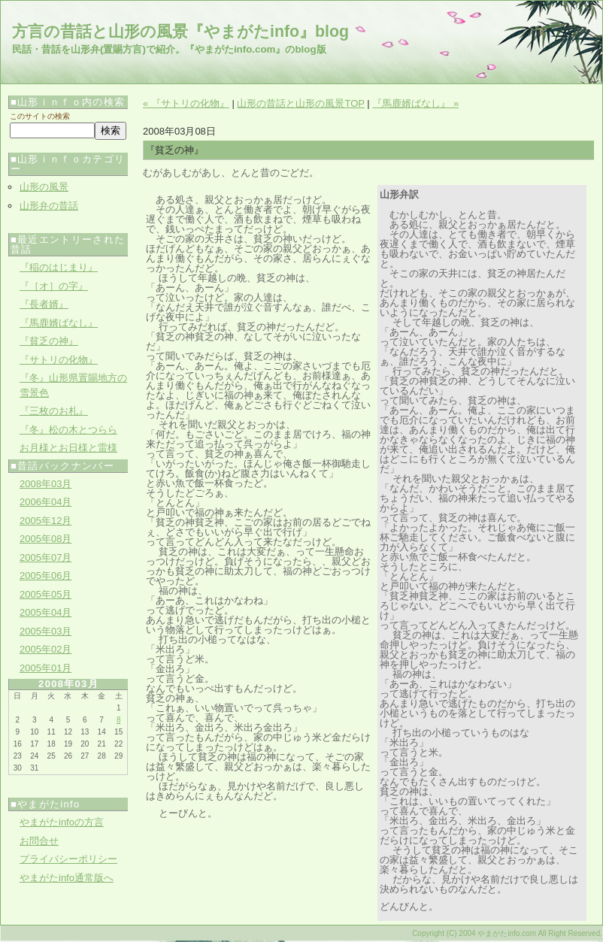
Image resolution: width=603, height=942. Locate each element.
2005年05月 (45, 594)
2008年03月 (45, 483)
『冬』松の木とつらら (68, 429)
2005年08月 (45, 538)
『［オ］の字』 (54, 286)
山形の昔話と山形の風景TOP (300, 103)
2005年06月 (45, 575)
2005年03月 (45, 631)
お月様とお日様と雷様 (68, 447)
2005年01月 (45, 668)
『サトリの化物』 (59, 359)
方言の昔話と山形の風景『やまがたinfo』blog (180, 32)
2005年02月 (45, 649)
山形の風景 (44, 186)
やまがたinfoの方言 (62, 822)
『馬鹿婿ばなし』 (59, 323)
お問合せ (39, 841)
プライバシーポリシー (68, 859)
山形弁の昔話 (49, 205)
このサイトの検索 (40, 116)
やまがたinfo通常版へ (67, 877)
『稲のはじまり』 (59, 267)
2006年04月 (45, 501)
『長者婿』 (44, 304)
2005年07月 (45, 557)
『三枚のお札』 (54, 410)
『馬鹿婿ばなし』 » (415, 103)
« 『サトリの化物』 (186, 103)
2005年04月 (45, 612)
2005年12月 (45, 520)
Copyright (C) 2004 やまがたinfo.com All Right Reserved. (507, 933)
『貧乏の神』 (49, 341)
